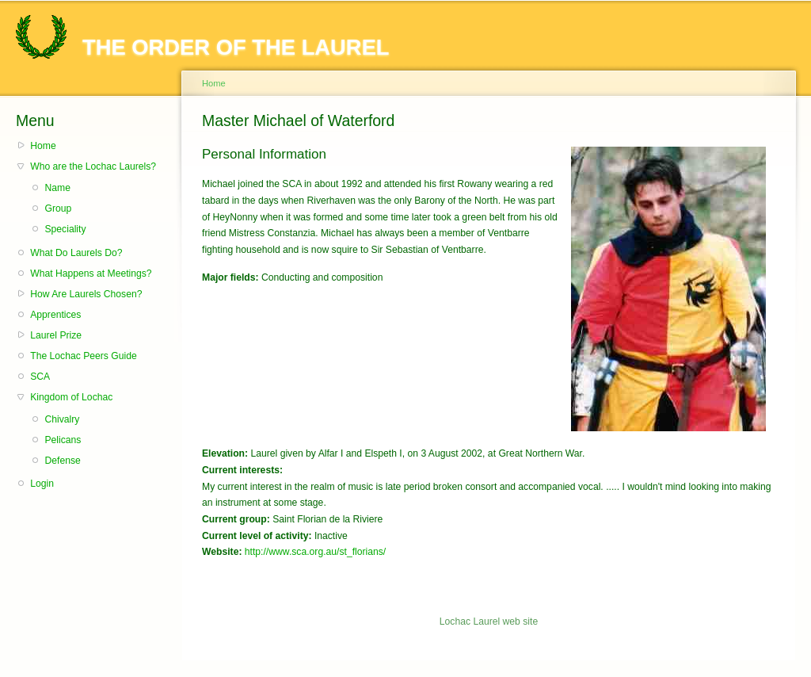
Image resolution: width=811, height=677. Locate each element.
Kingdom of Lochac (71, 397)
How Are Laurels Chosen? (86, 294)
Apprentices (55, 314)
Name (57, 187)
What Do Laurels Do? (76, 252)
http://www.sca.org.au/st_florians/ (315, 551)
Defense (62, 460)
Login (42, 483)
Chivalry (61, 419)
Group (57, 208)
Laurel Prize (56, 335)
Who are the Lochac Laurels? (93, 166)
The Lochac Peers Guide (83, 355)
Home (42, 145)
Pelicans (62, 440)
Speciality (65, 229)
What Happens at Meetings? (90, 273)
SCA (40, 376)
